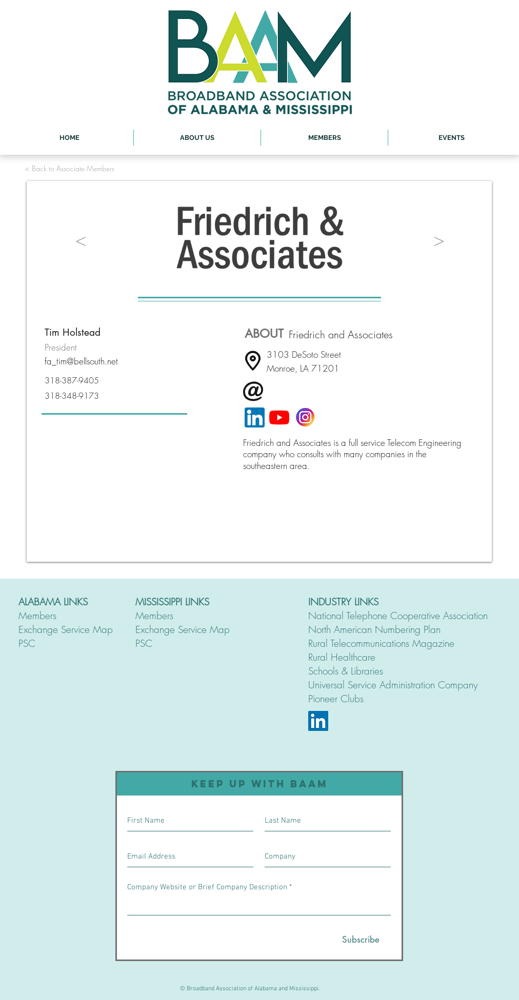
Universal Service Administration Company (393, 684)
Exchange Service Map (65, 629)
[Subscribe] (361, 940)
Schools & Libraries (345, 671)
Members (37, 615)
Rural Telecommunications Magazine (381, 643)
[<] (81, 239)
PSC (26, 643)
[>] (439, 239)
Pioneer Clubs (336, 698)
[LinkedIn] (318, 721)
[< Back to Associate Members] (69, 168)
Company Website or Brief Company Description (207, 887)
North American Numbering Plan (374, 629)
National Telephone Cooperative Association (398, 615)
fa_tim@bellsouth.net (81, 361)
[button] (197, 138)
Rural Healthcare (341, 657)
